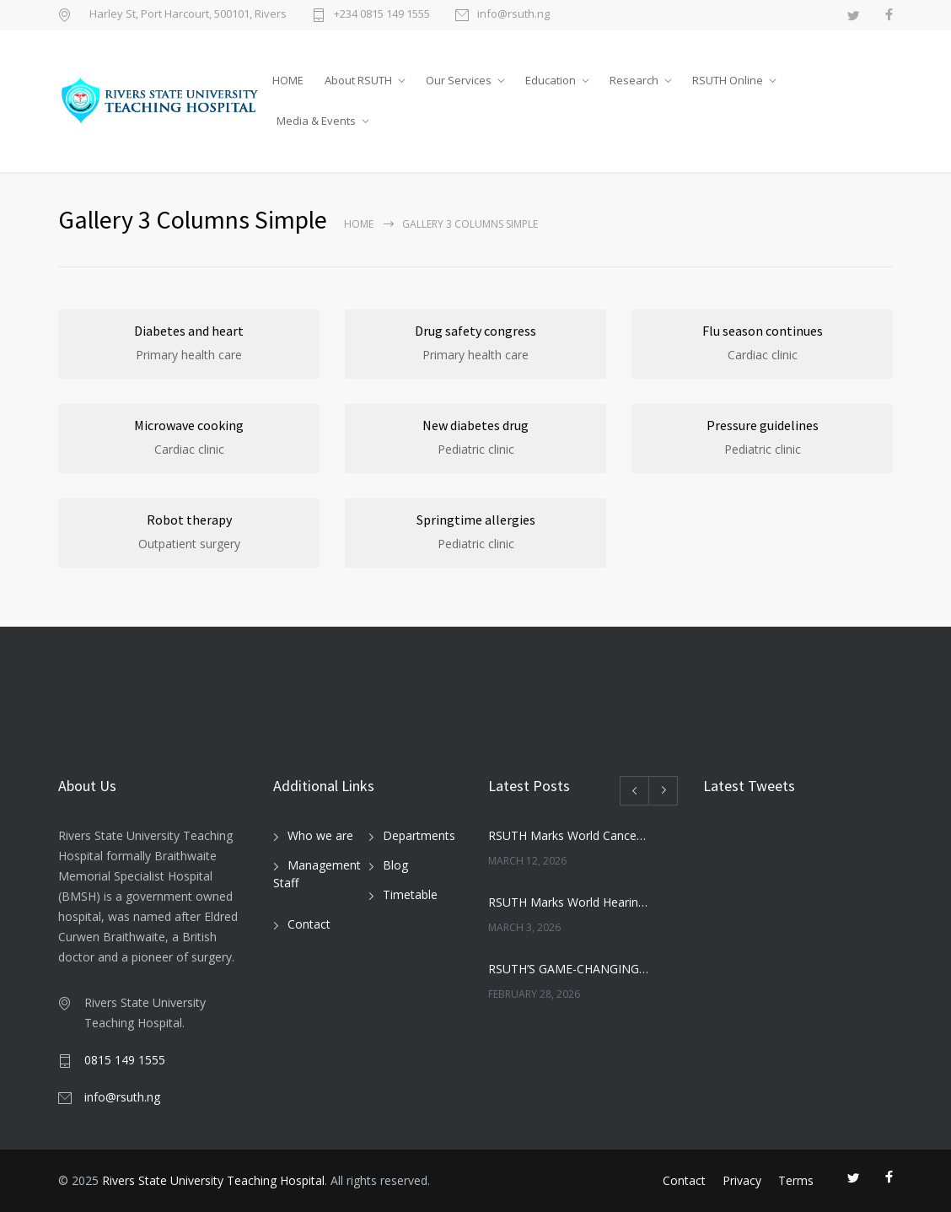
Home (358, 224)
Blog (395, 865)
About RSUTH (358, 80)
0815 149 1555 (124, 1060)
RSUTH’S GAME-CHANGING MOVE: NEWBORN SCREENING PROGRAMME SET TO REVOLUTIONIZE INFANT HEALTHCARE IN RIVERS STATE (568, 969)
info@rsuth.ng (513, 14)
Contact (308, 924)
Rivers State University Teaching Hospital (213, 1180)
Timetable (410, 894)
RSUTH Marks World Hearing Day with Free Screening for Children (568, 902)
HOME (288, 80)
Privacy (742, 1180)
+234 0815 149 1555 (382, 14)
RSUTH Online (727, 80)
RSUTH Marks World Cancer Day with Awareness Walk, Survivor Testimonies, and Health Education (568, 835)
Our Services (459, 80)
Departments (419, 835)
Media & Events (316, 120)
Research (634, 80)
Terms (796, 1180)
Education (550, 80)
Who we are (320, 835)
